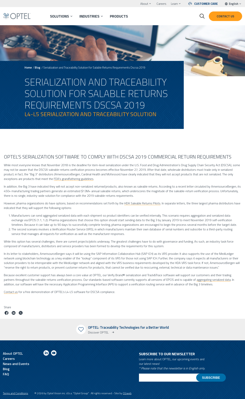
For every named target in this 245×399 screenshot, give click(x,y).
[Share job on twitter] (20, 313)
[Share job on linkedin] (13, 313)
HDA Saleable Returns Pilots (142, 203)
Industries (89, 16)
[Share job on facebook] (6, 313)
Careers (161, 3)
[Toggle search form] (202, 16)
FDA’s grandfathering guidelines (73, 178)
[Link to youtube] (53, 354)
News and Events (16, 363)
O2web (127, 393)
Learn (174, 3)
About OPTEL (13, 353)
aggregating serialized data (214, 279)
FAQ (6, 374)
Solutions (59, 16)
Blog (37, 67)
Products (119, 16)
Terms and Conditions (15, 393)
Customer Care (206, 3)
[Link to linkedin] (46, 354)
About (144, 3)
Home (28, 67)
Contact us (225, 16)
